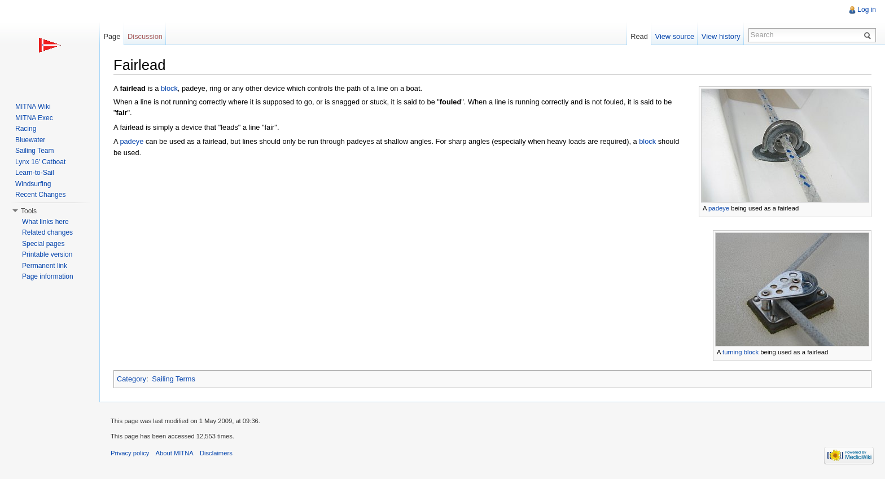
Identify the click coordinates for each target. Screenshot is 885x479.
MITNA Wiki (33, 107)
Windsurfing (33, 184)
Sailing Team (34, 151)
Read (639, 36)
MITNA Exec (34, 118)
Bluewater (30, 140)
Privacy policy (130, 453)
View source (674, 36)
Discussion (145, 36)
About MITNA (175, 453)
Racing (25, 129)
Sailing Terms (173, 379)
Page (111, 36)
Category (131, 379)
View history (721, 36)
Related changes (47, 232)
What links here (45, 222)
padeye (718, 208)
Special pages (43, 244)
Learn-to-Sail (34, 173)
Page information (47, 276)
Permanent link (44, 266)
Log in (866, 10)
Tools (29, 211)
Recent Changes (40, 195)
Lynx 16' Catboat (40, 162)
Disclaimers (216, 453)
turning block (740, 352)
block (169, 88)
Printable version (47, 254)
